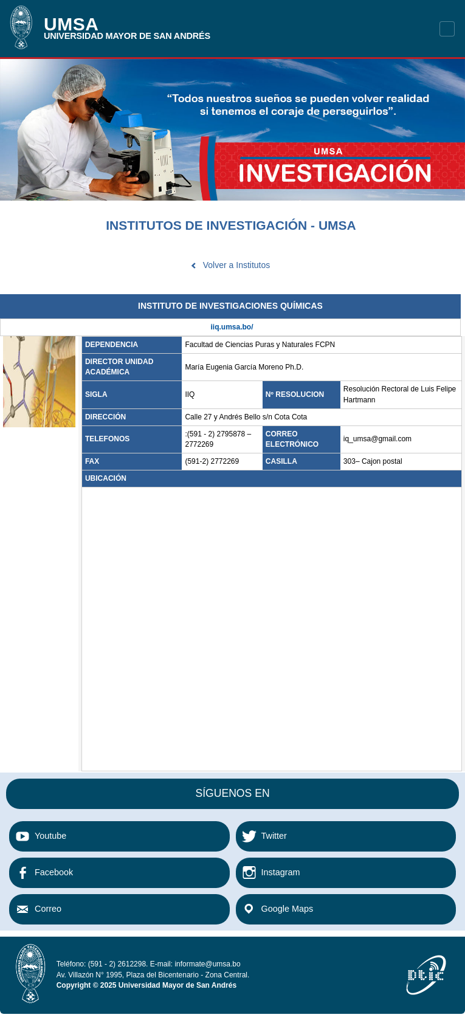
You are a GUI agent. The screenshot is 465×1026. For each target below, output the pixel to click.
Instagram (280, 872)
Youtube (50, 836)
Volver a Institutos (236, 265)
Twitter (274, 836)
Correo (48, 909)
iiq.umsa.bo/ (231, 327)
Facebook (54, 872)
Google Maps (287, 909)
